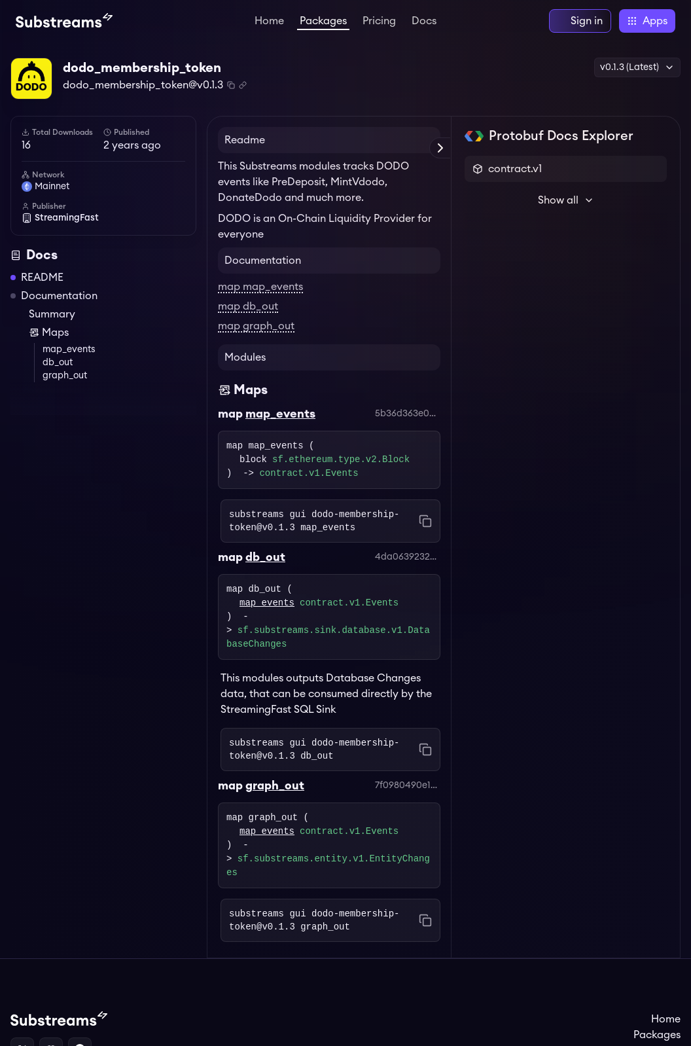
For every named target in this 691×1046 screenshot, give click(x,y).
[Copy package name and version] (231, 85)
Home (269, 21)
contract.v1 (515, 169)
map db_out (248, 306)
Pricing (379, 21)
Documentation (59, 296)
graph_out (65, 375)
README (42, 277)
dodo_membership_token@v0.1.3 (143, 85)
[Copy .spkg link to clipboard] (243, 85)
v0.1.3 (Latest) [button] (637, 67)
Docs (424, 21)
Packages (323, 21)
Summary (52, 314)
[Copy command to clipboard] (425, 521)
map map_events (260, 286)
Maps (49, 332)
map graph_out (256, 326)
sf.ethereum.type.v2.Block (341, 460)
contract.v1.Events (308, 473)
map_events (69, 349)
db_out (58, 362)
